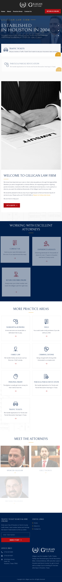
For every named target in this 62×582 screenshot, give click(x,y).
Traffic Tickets (16, 49)
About (9, 11)
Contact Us (14, 249)
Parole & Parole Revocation (25, 64)
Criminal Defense (46, 355)
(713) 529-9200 (8, 552)
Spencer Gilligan (14, 471)
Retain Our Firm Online (17, 280)
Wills (46, 327)
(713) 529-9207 (8, 556)
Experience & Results (46, 250)
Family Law (15, 355)
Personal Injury (15, 382)
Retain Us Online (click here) (41, 195)
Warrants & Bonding (15, 327)
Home (3, 11)
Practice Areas (17, 11)
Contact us (28, 11)
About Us (37, 526)
